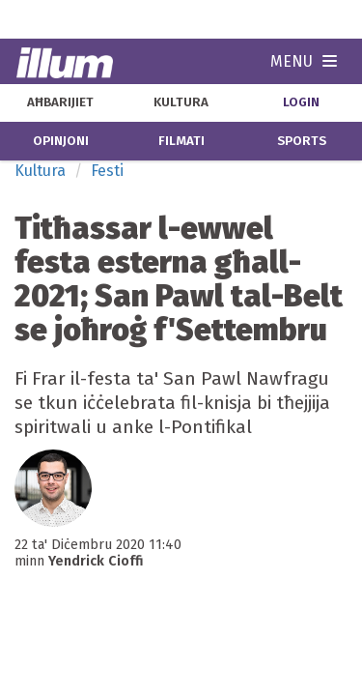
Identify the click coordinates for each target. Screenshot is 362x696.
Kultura (40, 170)
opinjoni (61, 141)
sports (301, 141)
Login (301, 102)
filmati (181, 141)
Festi (107, 170)
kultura (181, 102)
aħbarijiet (60, 102)
